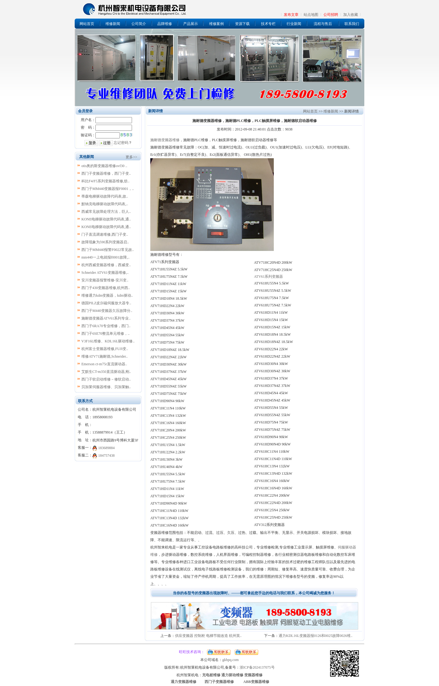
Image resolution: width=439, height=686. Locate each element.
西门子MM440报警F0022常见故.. (107, 250)
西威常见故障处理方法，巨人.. (106, 211)
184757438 (106, 455)
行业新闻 (294, 24)
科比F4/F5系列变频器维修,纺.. (105, 181)
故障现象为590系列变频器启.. (105, 242)
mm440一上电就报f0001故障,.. (105, 257)
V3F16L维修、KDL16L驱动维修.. (108, 341)
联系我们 (351, 24)
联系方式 (85, 401)
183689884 (106, 448)
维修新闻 (112, 24)
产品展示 (190, 24)
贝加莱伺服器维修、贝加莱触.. (106, 387)
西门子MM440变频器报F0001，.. (107, 189)
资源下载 (242, 24)
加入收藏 (350, 15)
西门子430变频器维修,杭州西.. (105, 288)
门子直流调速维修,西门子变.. (104, 234)
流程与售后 (323, 24)
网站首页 (87, 24)
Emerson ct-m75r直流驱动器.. (104, 364)
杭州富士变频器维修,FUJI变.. (104, 349)
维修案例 (216, 24)
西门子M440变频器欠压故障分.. (106, 311)
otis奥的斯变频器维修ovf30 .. (104, 166)
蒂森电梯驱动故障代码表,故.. (104, 196)
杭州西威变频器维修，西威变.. (106, 265)
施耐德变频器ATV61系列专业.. (105, 318)
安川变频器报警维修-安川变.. (104, 280)
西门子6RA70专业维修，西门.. (105, 326)
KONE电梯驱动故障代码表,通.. (106, 219)
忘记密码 (121, 143)
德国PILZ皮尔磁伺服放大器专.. (106, 303)
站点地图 (311, 15)
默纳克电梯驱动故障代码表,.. (104, 204)
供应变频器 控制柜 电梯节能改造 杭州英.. (208, 636)
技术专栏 (268, 24)
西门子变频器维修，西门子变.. (106, 173)
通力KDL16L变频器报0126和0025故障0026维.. (315, 636)
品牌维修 (164, 24)
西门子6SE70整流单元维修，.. (105, 333)
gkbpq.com (230, 660)
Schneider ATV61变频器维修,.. (105, 272)
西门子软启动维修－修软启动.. (106, 379)
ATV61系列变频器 (268, 276)
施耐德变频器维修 (165, 140)
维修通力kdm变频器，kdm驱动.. (107, 295)
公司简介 (138, 24)
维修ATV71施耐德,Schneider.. (104, 356)
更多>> (131, 157)
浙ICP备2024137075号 (257, 667)
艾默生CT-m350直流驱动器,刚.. (106, 372)
